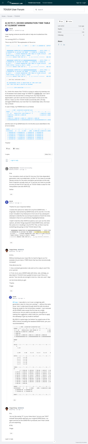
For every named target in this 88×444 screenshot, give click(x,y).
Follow (17, 148)
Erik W (11, 28)
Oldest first (48, 154)
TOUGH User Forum (34, 2)
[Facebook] (58, 45)
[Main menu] (2, 2)
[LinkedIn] (64, 45)
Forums (9, 16)
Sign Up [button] (78, 3)
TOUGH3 (17, 16)
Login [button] (84, 3)
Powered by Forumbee (81, 442)
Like (9, 148)
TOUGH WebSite (47, 2)
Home (4, 16)
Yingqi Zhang (16, 249)
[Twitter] (61, 45)
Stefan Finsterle (14, 168)
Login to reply (14, 160)
